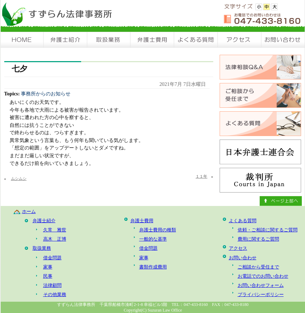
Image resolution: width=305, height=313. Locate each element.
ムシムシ (19, 178)
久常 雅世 (54, 229)
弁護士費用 (152, 40)
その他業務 (54, 294)
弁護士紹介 (65, 40)
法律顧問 (52, 285)
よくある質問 (196, 40)
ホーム (29, 211)
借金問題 (52, 257)
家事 (47, 267)
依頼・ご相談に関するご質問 (268, 229)
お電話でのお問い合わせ (263, 276)
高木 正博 (54, 239)
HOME (22, 40)
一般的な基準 (153, 239)
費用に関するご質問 (258, 239)
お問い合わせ (283, 40)
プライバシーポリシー (261, 294)
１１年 (201, 176)
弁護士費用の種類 (157, 229)
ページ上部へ (281, 201)
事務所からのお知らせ (45, 93)
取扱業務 (109, 40)
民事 (47, 276)
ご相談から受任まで (258, 267)
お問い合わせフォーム (261, 285)
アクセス (239, 40)
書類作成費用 (153, 267)
